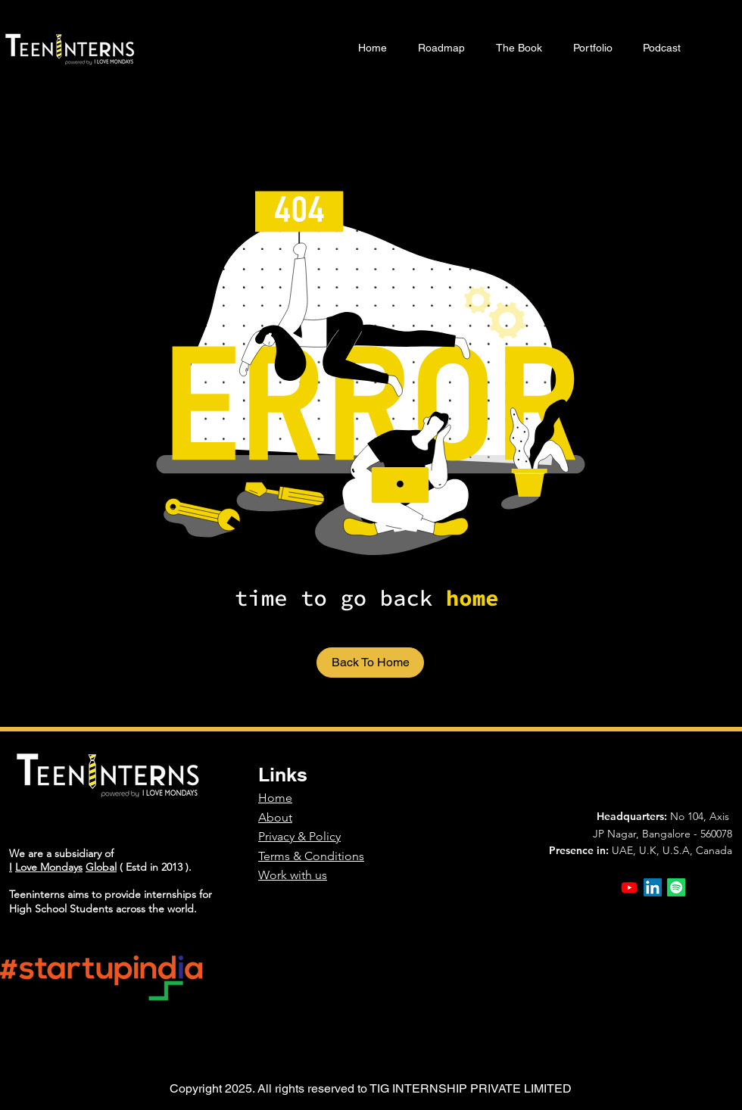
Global (101, 867)
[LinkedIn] (653, 887)
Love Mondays (49, 867)
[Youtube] (629, 887)
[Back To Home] (370, 662)
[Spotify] (676, 887)
